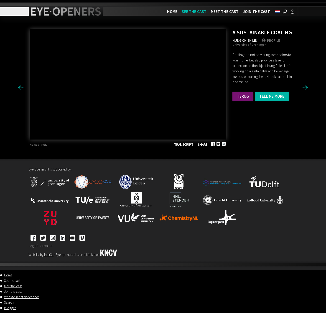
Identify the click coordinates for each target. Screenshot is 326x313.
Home (172, 11)
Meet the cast (225, 11)
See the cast (194, 11)
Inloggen (10, 308)
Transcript (183, 144)
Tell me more (271, 96)
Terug (243, 96)
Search (9, 302)
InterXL (48, 254)
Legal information (41, 246)
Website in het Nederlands (21, 297)
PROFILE (271, 40)
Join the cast (256, 11)
